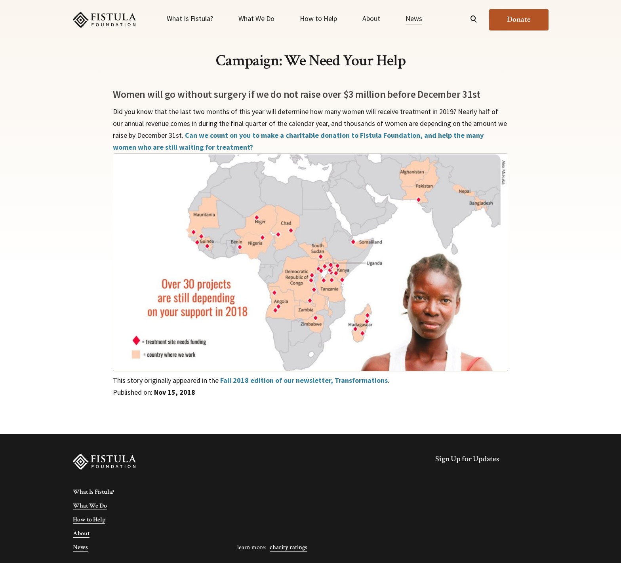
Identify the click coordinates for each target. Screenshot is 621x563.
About (371, 18)
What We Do (256, 18)
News (414, 18)
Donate (519, 19)
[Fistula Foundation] (104, 461)
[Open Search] (474, 19)
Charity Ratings (288, 547)
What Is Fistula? (190, 18)
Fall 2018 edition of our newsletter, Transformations (304, 380)
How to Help (318, 18)
